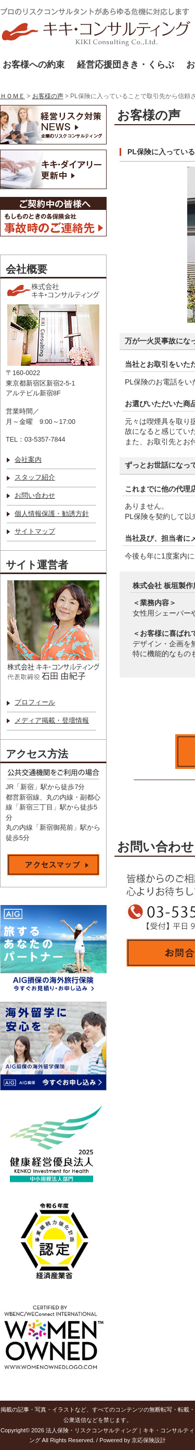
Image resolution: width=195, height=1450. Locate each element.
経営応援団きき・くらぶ (125, 65)
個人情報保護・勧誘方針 (52, 513)
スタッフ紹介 (35, 477)
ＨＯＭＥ (12, 96)
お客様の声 (47, 96)
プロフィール (35, 702)
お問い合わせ (35, 495)
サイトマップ (35, 531)
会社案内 (28, 459)
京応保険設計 (149, 1440)
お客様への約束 (33, 65)
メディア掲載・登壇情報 (52, 720)
